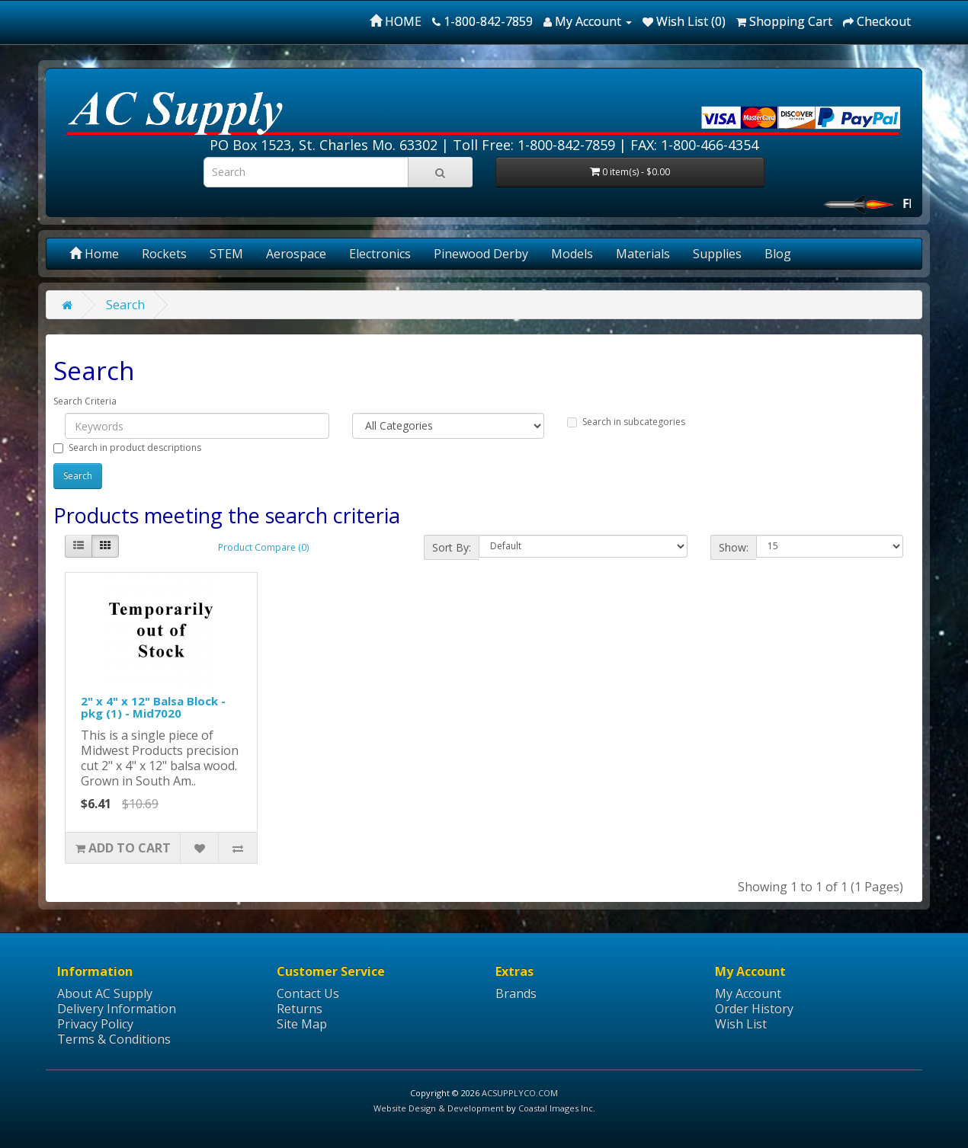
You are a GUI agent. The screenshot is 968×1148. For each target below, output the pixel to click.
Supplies (717, 253)
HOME (395, 21)
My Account (748, 993)
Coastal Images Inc (555, 1108)
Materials (643, 253)
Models (572, 253)
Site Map (302, 1023)
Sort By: (451, 547)
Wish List (741, 1023)
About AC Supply (104, 993)
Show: (733, 547)
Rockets (164, 253)
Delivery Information (116, 1008)
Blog (777, 253)
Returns (299, 1008)
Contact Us (308, 993)
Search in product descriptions (127, 447)
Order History (754, 1008)
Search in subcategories (626, 421)
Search (125, 304)
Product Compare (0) (263, 547)
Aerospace (296, 253)
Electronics (380, 253)
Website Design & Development (438, 1108)
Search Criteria (85, 401)
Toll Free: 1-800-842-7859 (534, 145)
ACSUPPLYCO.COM (520, 1092)
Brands (516, 993)
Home (94, 253)
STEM (226, 253)
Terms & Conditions (114, 1039)
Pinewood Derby (481, 253)
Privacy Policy (95, 1023)
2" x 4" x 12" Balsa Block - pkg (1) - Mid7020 (153, 707)
